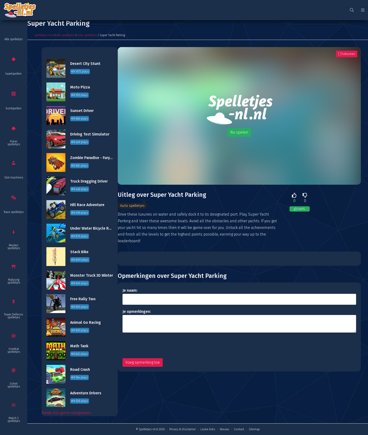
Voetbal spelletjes (13, 350)
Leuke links (208, 429)
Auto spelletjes (87, 35)
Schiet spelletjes (13, 385)
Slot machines (13, 177)
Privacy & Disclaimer (182, 429)
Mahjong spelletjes (13, 281)
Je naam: (130, 290)
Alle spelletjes (14, 39)
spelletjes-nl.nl (44, 35)
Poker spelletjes (13, 143)
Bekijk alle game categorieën (66, 413)
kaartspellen (13, 73)
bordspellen (13, 108)
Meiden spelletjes (13, 247)
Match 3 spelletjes (13, 419)
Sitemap (254, 429)
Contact (239, 429)
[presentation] (159, 345)
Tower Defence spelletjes (13, 316)
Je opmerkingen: (137, 311)
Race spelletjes (14, 212)
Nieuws (224, 429)
